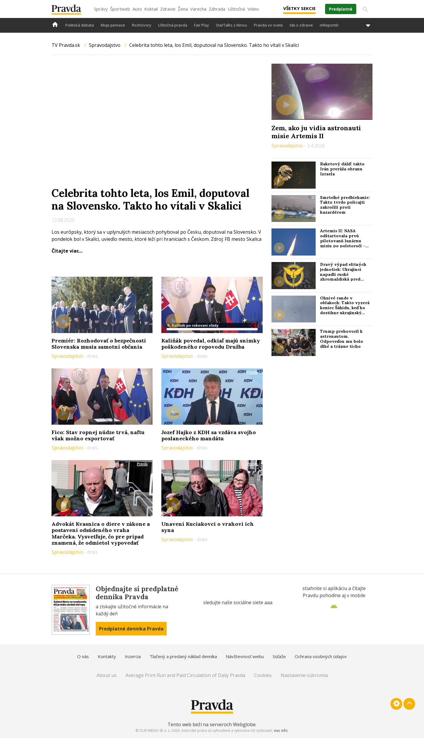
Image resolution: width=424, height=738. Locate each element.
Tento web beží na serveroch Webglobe (212, 724)
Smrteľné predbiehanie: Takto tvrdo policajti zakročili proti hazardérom (345, 205)
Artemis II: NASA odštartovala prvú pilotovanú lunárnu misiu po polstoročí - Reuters (342, 240)
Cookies (263, 675)
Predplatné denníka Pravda (131, 628)
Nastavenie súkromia (304, 675)
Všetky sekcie (299, 8)
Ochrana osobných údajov (321, 656)
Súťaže (279, 656)
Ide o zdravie (301, 25)
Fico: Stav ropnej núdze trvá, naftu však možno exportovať (98, 435)
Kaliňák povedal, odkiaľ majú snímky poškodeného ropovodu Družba (210, 343)
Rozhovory (141, 25)
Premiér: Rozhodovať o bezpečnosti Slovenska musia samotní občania (99, 343)
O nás (83, 656)
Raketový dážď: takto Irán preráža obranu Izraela (342, 169)
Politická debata (79, 25)
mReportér (329, 25)
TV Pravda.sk (66, 45)
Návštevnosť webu (245, 656)
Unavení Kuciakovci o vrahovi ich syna (207, 527)
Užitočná (236, 9)
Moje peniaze (113, 25)
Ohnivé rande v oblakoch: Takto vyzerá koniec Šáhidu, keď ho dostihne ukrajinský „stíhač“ (345, 307)
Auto (137, 9)
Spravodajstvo (104, 45)
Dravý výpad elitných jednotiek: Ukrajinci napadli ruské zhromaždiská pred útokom (343, 274)
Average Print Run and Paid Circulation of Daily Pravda (185, 675)
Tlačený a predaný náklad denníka (183, 656)
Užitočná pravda (172, 25)
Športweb (120, 9)
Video (253, 9)
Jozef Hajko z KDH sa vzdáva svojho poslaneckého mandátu (208, 435)
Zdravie (167, 9)
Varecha (198, 9)
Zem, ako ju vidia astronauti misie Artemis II (316, 132)
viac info (281, 730)
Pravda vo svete (268, 25)
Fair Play (201, 25)
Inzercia (133, 656)
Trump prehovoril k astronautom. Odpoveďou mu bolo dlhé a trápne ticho (341, 339)
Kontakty (107, 656)
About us (107, 675)
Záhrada (217, 9)
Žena (183, 9)
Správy (101, 9)
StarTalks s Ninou (231, 25)
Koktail (151, 9)
